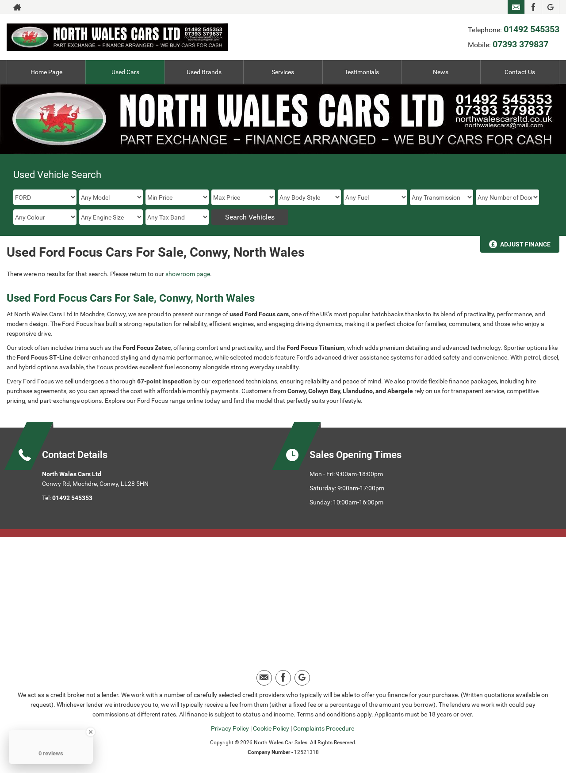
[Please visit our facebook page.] (533, 7)
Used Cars (125, 72)
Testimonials (361, 72)
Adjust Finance (525, 244)
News (440, 72)
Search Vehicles (250, 217)
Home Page (46, 72)
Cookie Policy (271, 728)
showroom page (187, 273)
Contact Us (520, 72)
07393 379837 (520, 44)
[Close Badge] (90, 732)
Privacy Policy (230, 728)
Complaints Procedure (323, 728)
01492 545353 (531, 29)
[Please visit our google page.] (550, 7)
